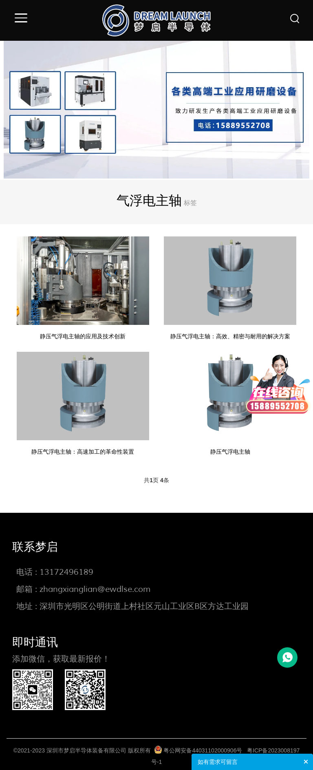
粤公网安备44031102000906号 (202, 747)
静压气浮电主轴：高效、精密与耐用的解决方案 (229, 334)
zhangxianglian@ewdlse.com (95, 585)
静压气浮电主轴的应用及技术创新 (84, 334)
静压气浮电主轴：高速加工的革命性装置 (84, 448)
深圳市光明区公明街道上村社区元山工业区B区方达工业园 (144, 603)
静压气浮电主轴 (229, 448)
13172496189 (66, 568)
